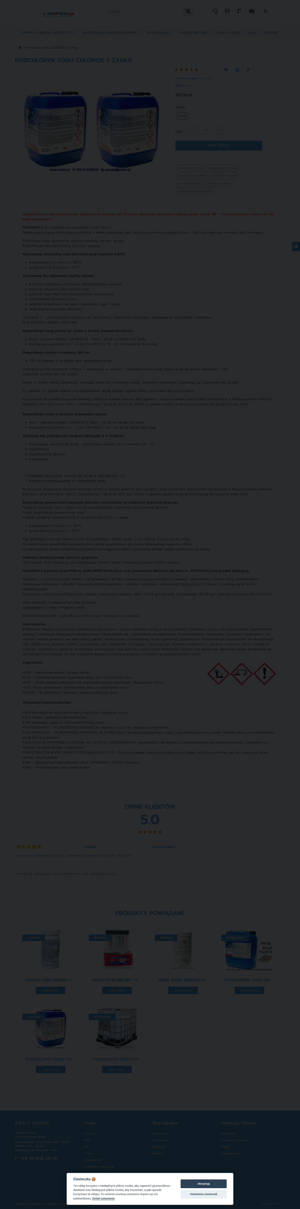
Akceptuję (204, 1183)
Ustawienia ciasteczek (203, 1194)
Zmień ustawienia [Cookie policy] (103, 1198)
